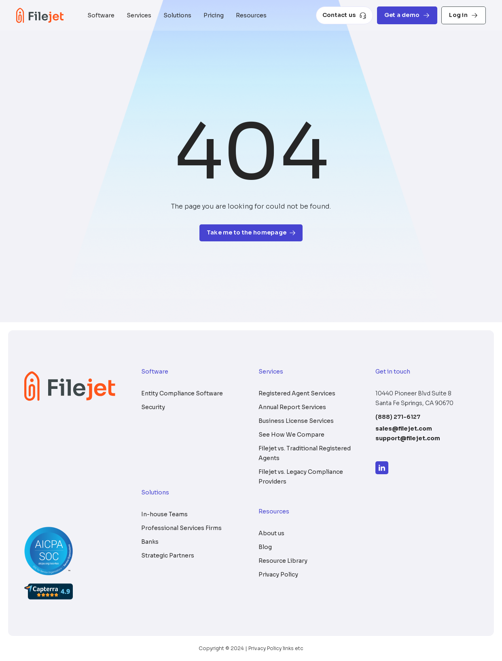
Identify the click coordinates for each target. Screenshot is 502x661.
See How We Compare (291, 434)
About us (271, 533)
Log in (463, 15)
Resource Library (282, 560)
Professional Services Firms (181, 528)
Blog (265, 547)
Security (153, 407)
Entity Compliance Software (182, 393)
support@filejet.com (407, 438)
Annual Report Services (292, 407)
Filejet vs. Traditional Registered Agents (304, 453)
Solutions (177, 15)
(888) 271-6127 (397, 416)
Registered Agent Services (296, 393)
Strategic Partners (167, 555)
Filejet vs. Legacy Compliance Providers (300, 476)
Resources (251, 15)
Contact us (344, 15)
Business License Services (296, 420)
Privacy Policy (278, 574)
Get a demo (407, 15)
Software (100, 15)
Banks (150, 541)
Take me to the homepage (251, 233)
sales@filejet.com (403, 428)
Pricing (213, 15)
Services (139, 15)
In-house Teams (164, 514)
